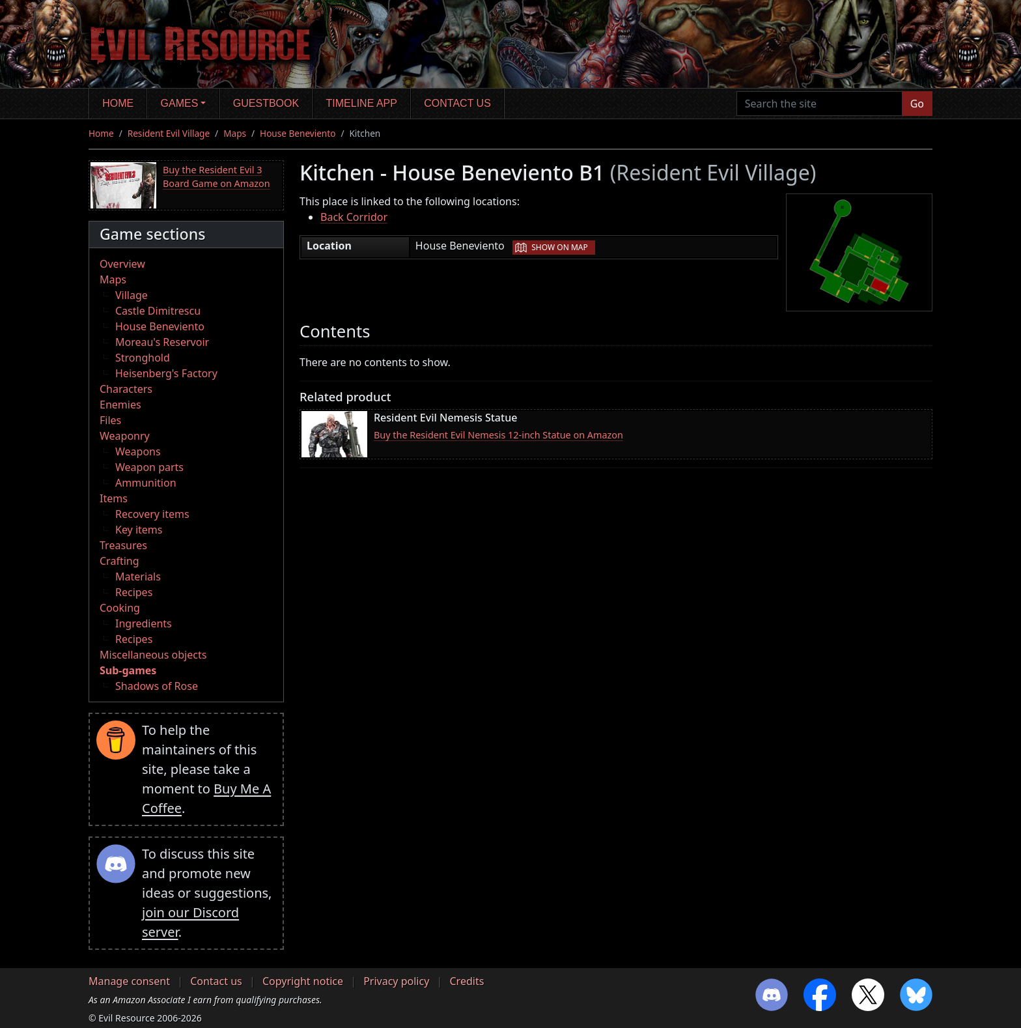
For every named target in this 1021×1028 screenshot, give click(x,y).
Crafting (119, 561)
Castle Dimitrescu (158, 311)
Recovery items (152, 514)
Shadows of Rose (156, 686)
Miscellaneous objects (153, 655)
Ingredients (143, 623)
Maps (234, 133)
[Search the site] (819, 103)
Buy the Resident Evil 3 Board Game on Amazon (216, 177)
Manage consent (129, 981)
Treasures (123, 545)
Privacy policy (396, 981)
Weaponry (125, 436)
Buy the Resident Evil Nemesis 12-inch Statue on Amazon (498, 435)
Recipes (133, 592)
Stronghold (142, 357)
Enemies (120, 404)
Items (114, 498)
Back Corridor (353, 217)
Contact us (457, 103)
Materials (138, 576)
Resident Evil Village (169, 133)
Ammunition (145, 483)
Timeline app (361, 103)
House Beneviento (297, 133)
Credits (466, 981)
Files (110, 420)
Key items (138, 529)
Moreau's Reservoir (162, 342)
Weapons (138, 451)
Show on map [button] (559, 247)
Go (917, 103)
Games (180, 103)
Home (117, 103)
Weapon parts (149, 467)
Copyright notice (302, 981)
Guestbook (266, 103)
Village (131, 295)
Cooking (120, 608)
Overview (122, 264)
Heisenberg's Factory (166, 373)
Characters (126, 389)
